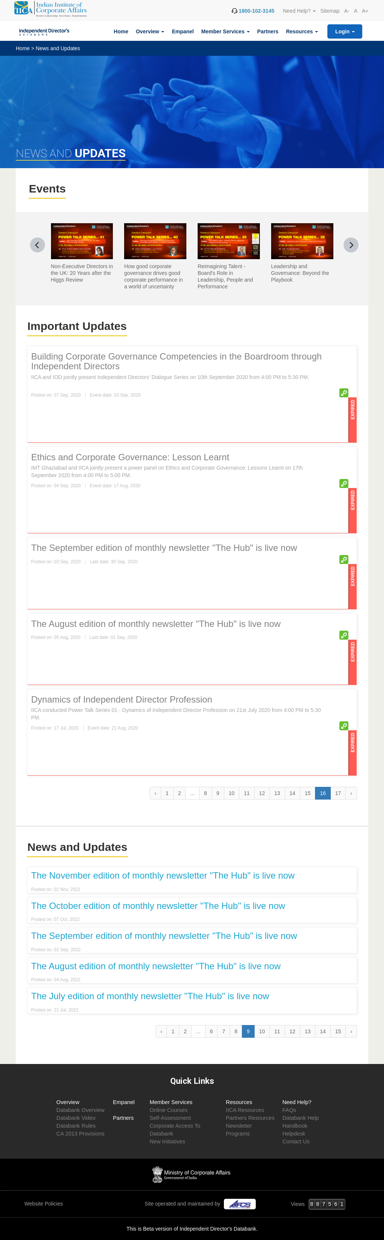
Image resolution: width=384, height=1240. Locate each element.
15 (308, 793)
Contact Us (296, 1142)
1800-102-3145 (256, 11)
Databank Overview (80, 1110)
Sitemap (329, 11)
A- (347, 11)
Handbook (295, 1126)
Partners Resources (250, 1118)
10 (232, 793)
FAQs (289, 1110)
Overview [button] (150, 31)
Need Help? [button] (299, 11)
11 (247, 793)
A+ (365, 11)
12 (262, 793)
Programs (238, 1134)
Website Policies (44, 1204)
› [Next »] (351, 793)
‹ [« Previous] (155, 793)
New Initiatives (167, 1142)
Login (345, 31)
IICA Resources (245, 1110)
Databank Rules (76, 1126)
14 (293, 793)
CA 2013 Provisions (80, 1134)
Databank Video (75, 1118)
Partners (268, 31)
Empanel (183, 31)
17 (338, 793)
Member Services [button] (225, 31)
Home (121, 31)
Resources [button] (302, 31)
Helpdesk (293, 1134)
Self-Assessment (170, 1118)
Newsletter (239, 1126)
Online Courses (169, 1110)
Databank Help (300, 1118)
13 (277, 793)
